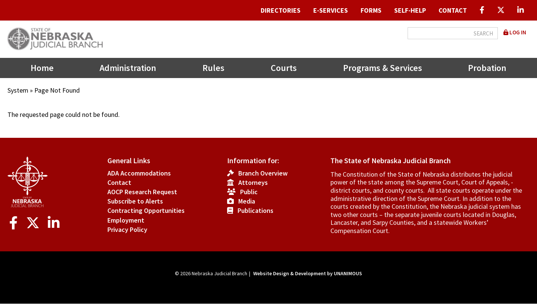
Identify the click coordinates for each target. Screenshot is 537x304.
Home (42, 68)
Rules (213, 68)
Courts (284, 68)
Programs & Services (382, 68)
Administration (128, 68)
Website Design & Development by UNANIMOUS (307, 273)
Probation (487, 68)
